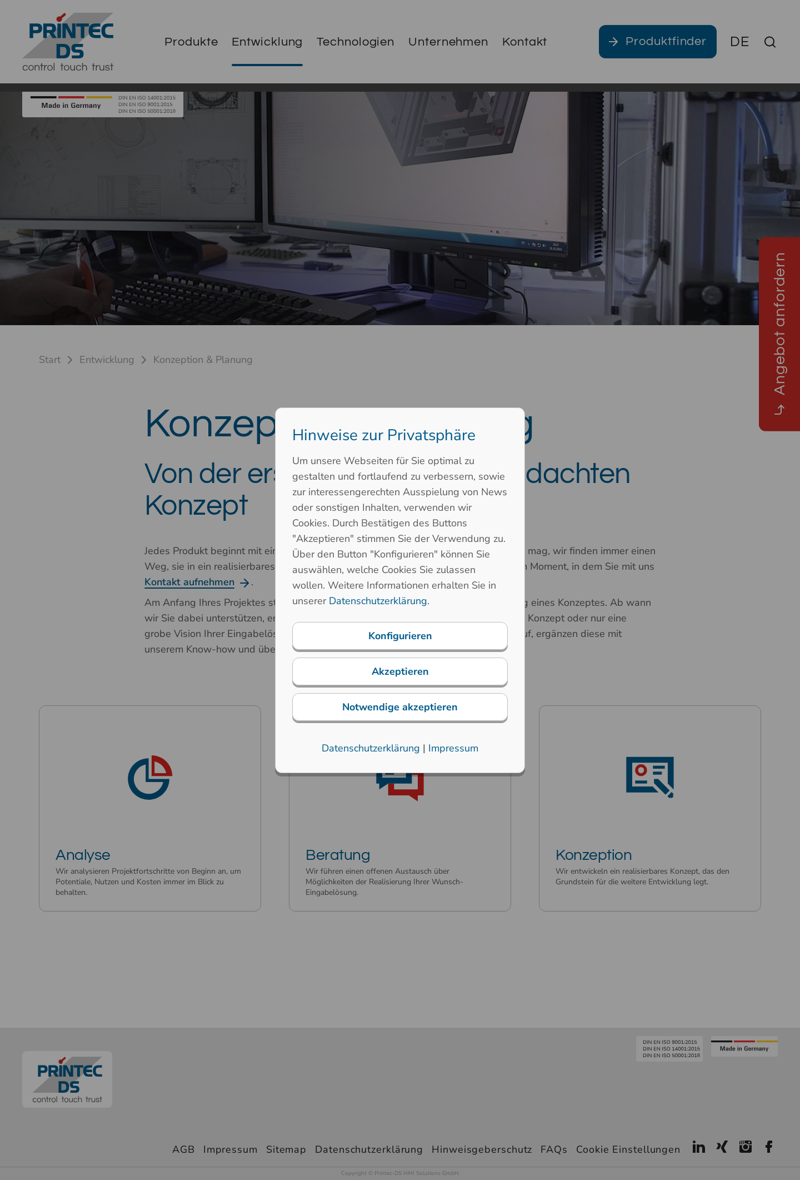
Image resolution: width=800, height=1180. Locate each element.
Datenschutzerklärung (378, 601)
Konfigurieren (400, 636)
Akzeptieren (400, 671)
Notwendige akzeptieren (400, 707)
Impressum (453, 748)
